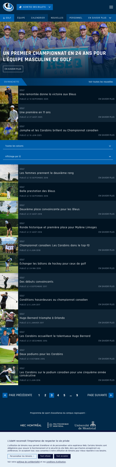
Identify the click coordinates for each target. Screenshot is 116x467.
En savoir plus (97, 17)
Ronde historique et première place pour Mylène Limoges (58, 227)
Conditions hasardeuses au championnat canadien (54, 300)
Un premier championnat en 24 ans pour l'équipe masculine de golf (54, 56)
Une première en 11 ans (35, 112)
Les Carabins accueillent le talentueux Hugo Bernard (55, 336)
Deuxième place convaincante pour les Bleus (50, 209)
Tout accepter (62, 456)
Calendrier (38, 17)
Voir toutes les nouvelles (101, 81)
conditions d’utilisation (56, 462)
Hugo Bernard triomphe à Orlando (42, 318)
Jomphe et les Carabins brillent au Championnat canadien (59, 130)
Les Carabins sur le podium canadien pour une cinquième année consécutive (63, 374)
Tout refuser (45, 456)
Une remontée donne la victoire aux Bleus (48, 94)
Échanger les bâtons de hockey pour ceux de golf (53, 263)
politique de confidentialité (28, 462)
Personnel (75, 17)
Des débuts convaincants (36, 281)
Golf (7, 17)
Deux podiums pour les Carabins (41, 354)
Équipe (21, 17)
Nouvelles (57, 17)
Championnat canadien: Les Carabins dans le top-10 (55, 245)
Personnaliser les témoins (22, 456)
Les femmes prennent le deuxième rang (47, 173)
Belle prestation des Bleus (37, 191)
